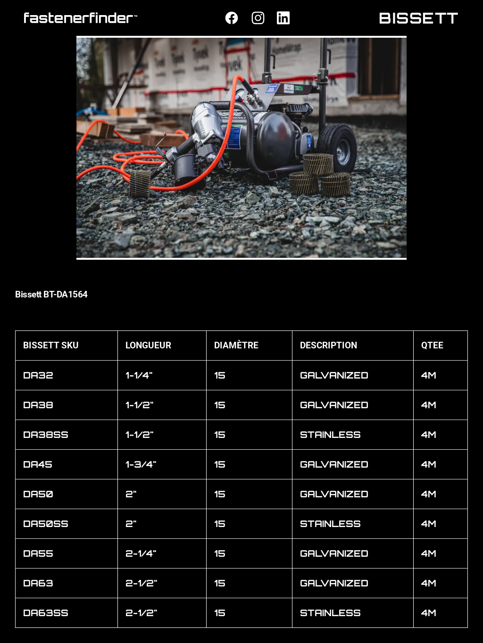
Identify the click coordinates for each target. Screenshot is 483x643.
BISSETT (419, 17)
